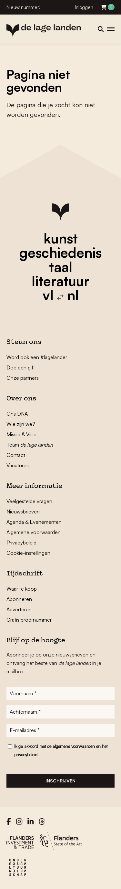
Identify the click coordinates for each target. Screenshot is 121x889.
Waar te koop (21, 588)
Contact (15, 455)
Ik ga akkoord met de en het (60, 750)
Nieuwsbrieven (23, 511)
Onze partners (22, 378)
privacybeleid (25, 754)
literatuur (60, 281)
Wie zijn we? (20, 424)
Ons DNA (17, 413)
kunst (61, 238)
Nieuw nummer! (23, 7)
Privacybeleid (21, 542)
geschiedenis (60, 252)
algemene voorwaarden (74, 746)
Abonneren (19, 599)
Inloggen (84, 7)
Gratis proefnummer (29, 619)
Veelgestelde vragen (29, 501)
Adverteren (19, 609)
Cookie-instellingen (28, 553)
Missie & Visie (21, 434)
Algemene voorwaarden (33, 532)
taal (60, 266)
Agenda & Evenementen (34, 522)
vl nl (61, 295)
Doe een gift (20, 367)
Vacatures (17, 465)
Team (29, 444)
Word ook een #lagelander (36, 357)
